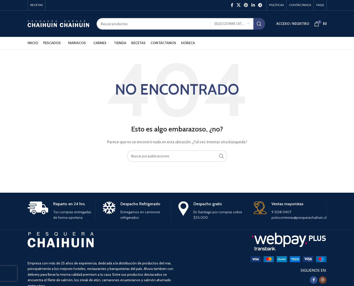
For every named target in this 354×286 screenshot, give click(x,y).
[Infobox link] (61, 211)
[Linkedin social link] (253, 5)
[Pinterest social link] (246, 5)
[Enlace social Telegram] (260, 5)
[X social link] (238, 5)
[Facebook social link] (232, 5)
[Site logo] (58, 23)
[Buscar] (181, 24)
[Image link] (288, 259)
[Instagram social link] (322, 280)
